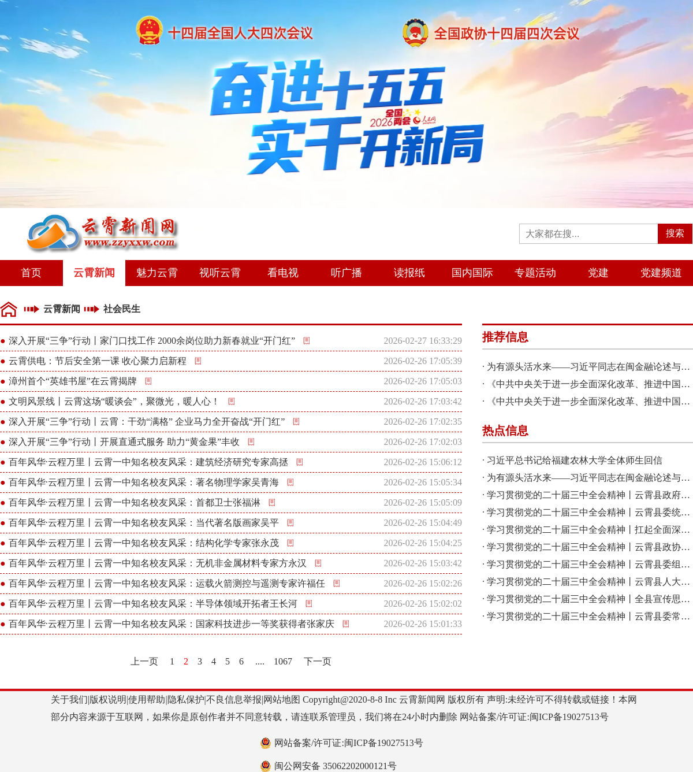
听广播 (346, 273)
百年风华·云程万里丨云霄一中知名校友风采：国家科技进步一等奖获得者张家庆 (171, 624)
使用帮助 (146, 699)
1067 (283, 661)
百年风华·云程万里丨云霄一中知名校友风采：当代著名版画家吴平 (144, 523)
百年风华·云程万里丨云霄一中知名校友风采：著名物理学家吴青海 (144, 482)
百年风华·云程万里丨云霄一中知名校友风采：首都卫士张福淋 (134, 502)
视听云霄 (220, 273)
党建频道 (661, 273)
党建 (598, 273)
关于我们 (69, 699)
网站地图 (281, 699)
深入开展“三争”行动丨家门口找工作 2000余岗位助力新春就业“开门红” (152, 341)
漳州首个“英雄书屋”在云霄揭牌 (73, 381)
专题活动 (535, 273)
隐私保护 (185, 699)
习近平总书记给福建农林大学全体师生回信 (574, 460)
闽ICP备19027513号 (569, 717)
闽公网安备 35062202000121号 (335, 766)
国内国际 (472, 273)
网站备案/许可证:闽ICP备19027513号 (348, 743)
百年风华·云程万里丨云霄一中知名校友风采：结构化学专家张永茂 (144, 543)
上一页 (144, 661)
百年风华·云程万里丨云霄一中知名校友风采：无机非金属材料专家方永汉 (158, 563)
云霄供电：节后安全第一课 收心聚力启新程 (98, 361)
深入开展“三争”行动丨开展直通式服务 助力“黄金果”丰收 (124, 442)
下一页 (317, 661)
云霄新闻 (94, 273)
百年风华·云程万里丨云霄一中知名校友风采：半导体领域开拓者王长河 (153, 603)
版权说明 (108, 699)
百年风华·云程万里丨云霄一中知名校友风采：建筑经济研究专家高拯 (148, 462)
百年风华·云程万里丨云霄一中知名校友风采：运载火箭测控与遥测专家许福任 (167, 583)
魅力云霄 (157, 273)
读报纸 (409, 273)
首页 (31, 273)
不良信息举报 (234, 699)
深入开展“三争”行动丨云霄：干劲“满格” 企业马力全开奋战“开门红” (147, 421)
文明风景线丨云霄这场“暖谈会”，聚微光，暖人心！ (114, 401)
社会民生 (121, 309)
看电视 (283, 273)
